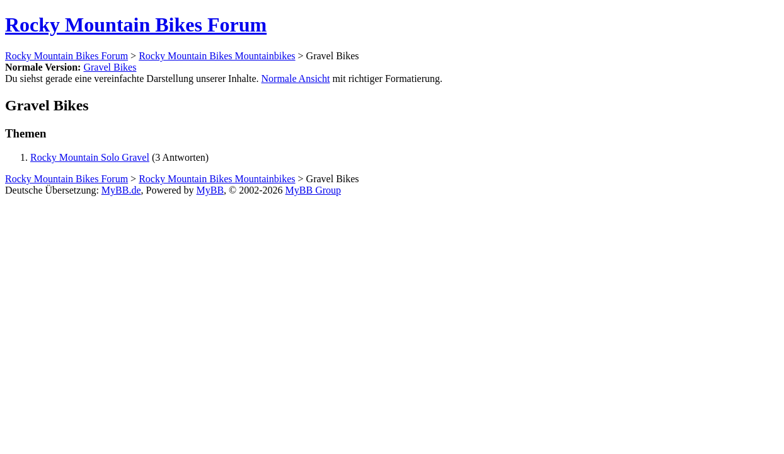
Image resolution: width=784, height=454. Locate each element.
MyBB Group (313, 190)
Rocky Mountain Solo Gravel (89, 157)
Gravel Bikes (109, 67)
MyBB (210, 190)
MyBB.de (121, 190)
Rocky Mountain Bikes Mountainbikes (217, 55)
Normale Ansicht (296, 78)
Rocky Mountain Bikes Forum (136, 24)
